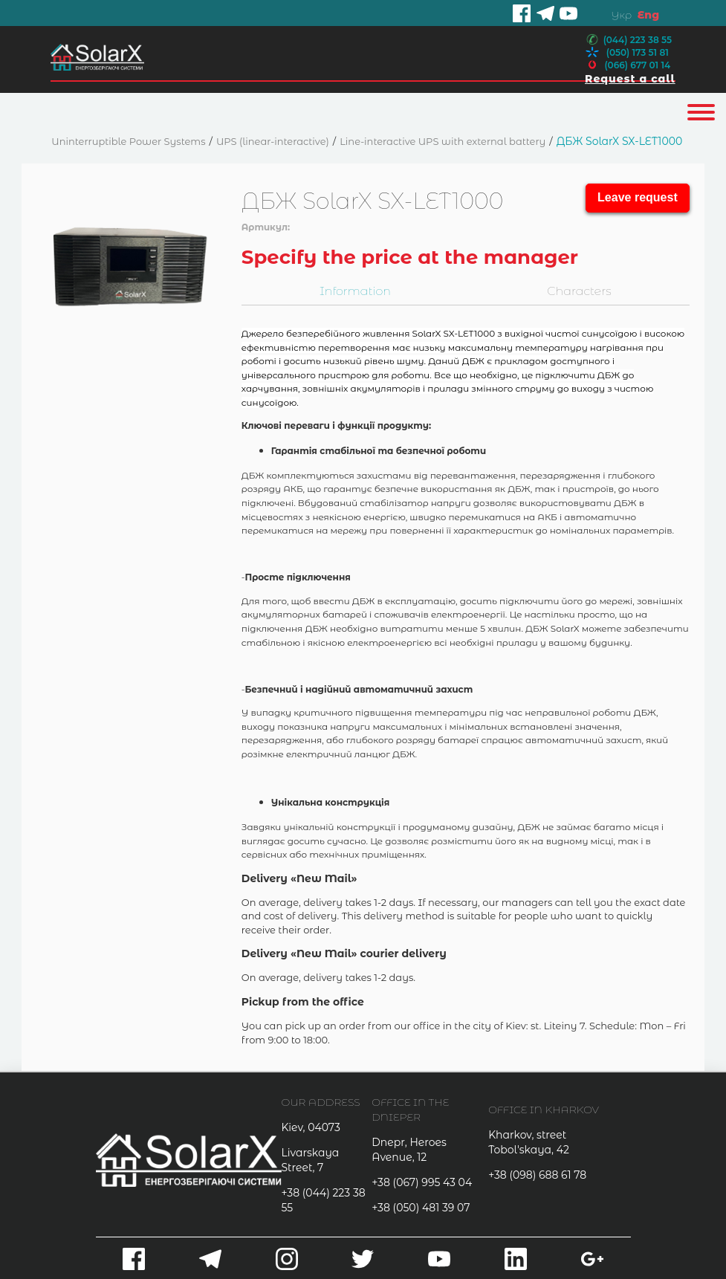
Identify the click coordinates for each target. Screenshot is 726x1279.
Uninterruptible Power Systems (128, 141)
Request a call (630, 78)
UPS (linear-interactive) (272, 141)
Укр (621, 15)
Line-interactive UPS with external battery (442, 141)
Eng (648, 15)
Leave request (637, 197)
